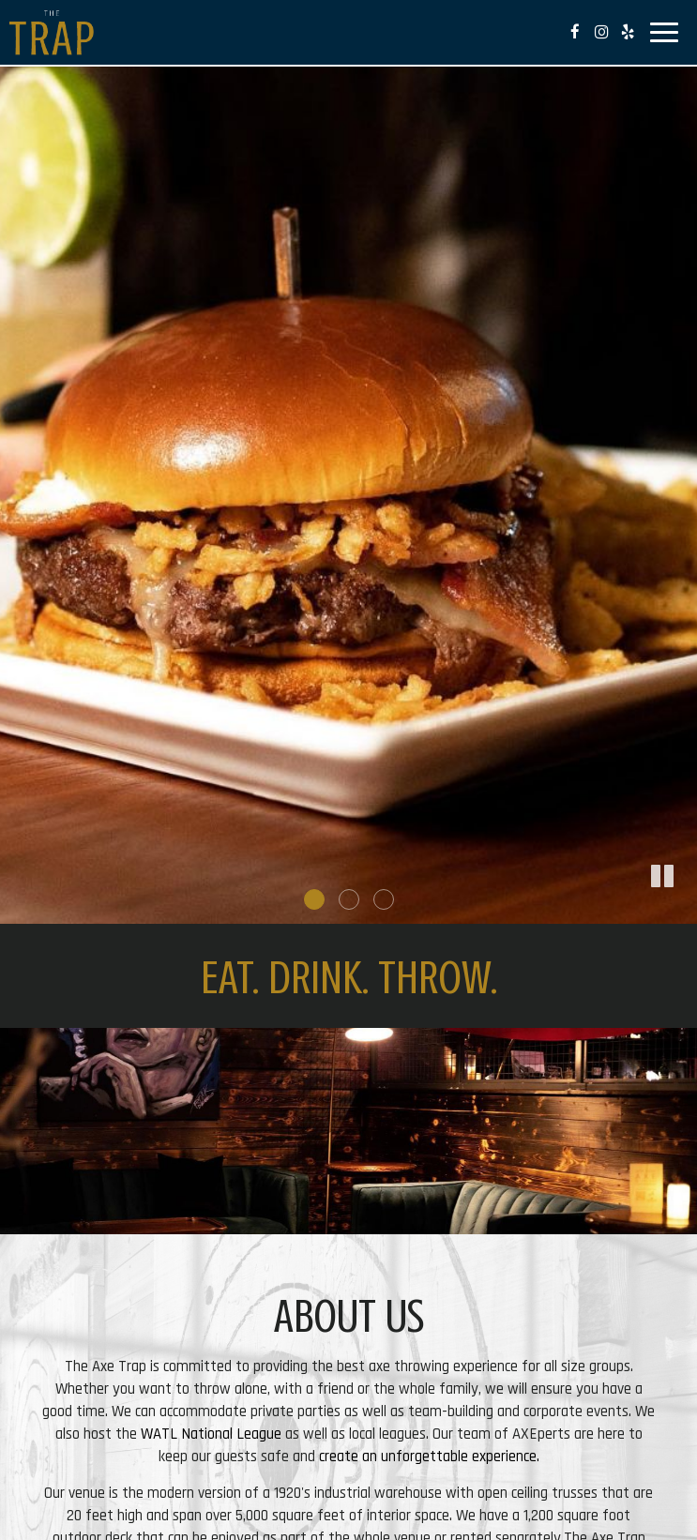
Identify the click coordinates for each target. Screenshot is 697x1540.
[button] (683, 910)
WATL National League (211, 1434)
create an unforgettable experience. (429, 1456)
